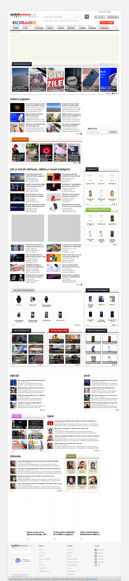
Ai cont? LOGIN (100, 17)
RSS (97, 565)
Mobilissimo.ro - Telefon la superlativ (24, 15)
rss (34, 22)
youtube (26, 22)
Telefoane (42, 553)
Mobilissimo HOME (16, 32)
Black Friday (49, 20)
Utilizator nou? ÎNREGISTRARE (113, 17)
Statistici (69, 556)
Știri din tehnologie (72, 20)
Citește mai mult (91, 579)
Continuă (113, 132)
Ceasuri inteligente (44, 559)
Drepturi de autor (72, 559)
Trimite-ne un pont (107, 22)
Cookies (69, 568)
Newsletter (92, 128)
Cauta (87, 17)
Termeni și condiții (72, 562)
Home (41, 550)
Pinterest (99, 562)
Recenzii (41, 565)
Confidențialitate (72, 565)
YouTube (99, 559)
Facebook (99, 550)
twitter (18, 22)
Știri (40, 562)
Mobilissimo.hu (71, 571)
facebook (14, 22)
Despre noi (102, 11)
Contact (108, 11)
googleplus (22, 22)
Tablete (41, 556)
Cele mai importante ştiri (22, 64)
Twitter (98, 553)
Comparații (42, 568)
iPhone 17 (62, 20)
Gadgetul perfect (44, 571)
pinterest (30, 22)
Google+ (99, 556)
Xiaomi (56, 20)
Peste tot (77, 17)
